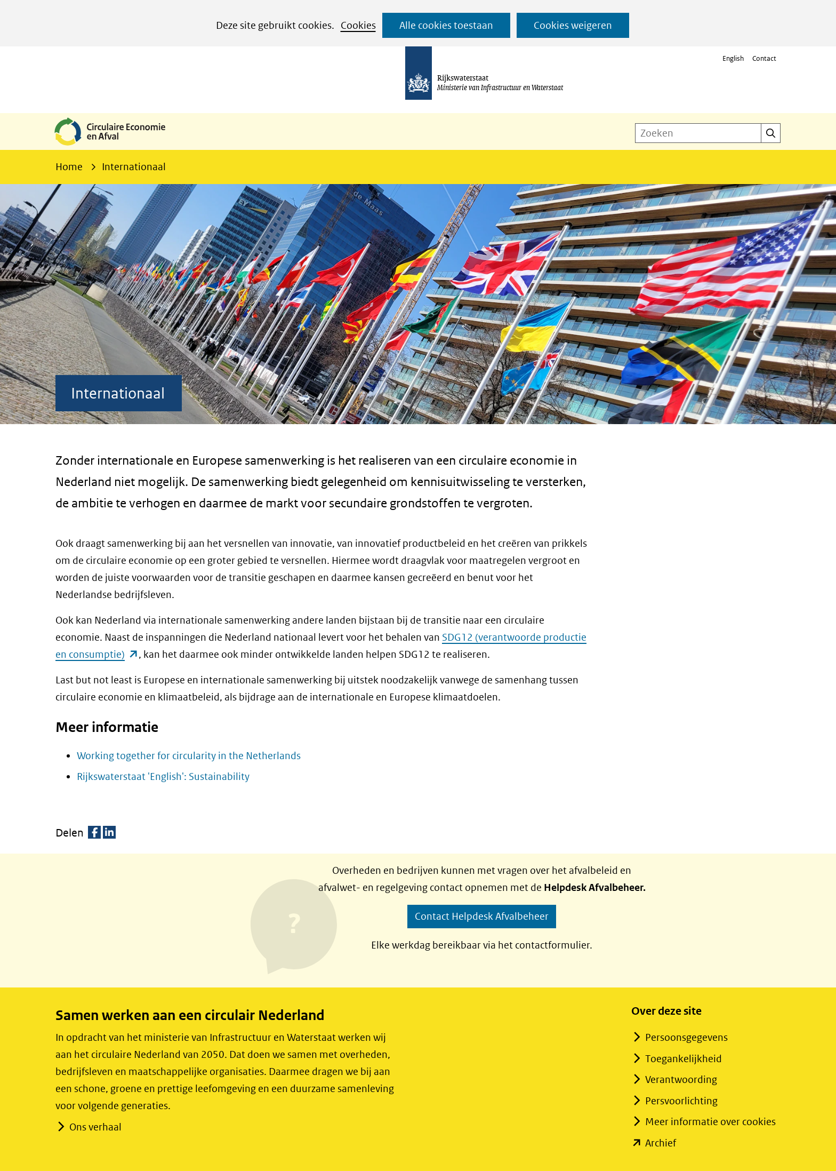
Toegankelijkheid (683, 1059)
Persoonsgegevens (686, 1037)
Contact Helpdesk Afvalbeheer (482, 916)
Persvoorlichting (681, 1101)
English (733, 58)
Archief (660, 1143)
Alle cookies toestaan (446, 25)
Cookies (358, 25)
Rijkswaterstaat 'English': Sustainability (163, 776)
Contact (764, 58)
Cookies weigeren (573, 25)
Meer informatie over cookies (710, 1122)
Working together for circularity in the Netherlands (189, 756)
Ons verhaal (95, 1127)
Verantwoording (681, 1079)
